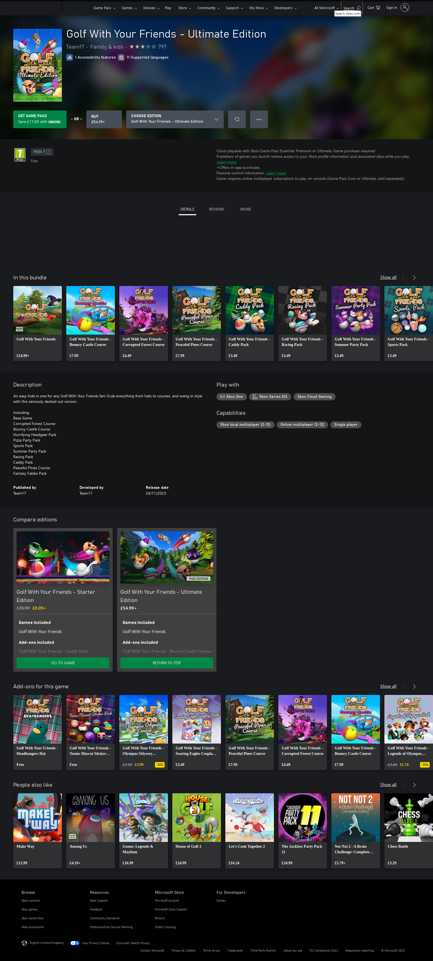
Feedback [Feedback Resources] (96, 909)
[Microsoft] (40, 7)
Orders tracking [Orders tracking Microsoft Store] (165, 927)
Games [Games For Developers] (221, 900)
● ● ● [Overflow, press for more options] (259, 119)
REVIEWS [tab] (216, 209)
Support (232, 7)
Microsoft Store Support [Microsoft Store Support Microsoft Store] (171, 909)
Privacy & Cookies (184, 950)
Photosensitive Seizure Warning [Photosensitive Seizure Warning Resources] (111, 927)
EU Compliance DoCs (324, 950)
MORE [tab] (245, 209)
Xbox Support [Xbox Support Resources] (99, 900)
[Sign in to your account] (397, 7)
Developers (283, 7)
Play (168, 7)
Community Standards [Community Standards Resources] (105, 918)
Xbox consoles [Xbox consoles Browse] (31, 900)
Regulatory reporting (360, 950)
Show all (388, 277)
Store (182, 7)
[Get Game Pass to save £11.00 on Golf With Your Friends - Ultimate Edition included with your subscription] (40, 119)
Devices (149, 7)
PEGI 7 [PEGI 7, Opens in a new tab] (42, 152)
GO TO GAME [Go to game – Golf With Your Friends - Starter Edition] (63, 662)
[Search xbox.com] (352, 7)
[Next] (414, 278)
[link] (37, 323)
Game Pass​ (102, 7)
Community (206, 7)
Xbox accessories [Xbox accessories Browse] (33, 927)
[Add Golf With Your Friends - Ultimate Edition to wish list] (237, 119)
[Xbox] (76, 7)
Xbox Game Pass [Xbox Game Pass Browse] (33, 918)
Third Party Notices (263, 950)
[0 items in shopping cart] (374, 7)
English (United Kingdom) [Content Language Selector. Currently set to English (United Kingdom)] (47, 942)
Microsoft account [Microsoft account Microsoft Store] (167, 900)
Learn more (226, 161)
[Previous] (403, 278)
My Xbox (256, 7)
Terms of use (211, 950)
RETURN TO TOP (167, 662)
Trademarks (235, 950)
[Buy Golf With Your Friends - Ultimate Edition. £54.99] (104, 119)
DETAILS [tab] (187, 209)
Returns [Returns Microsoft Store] (160, 918)
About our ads (293, 950)
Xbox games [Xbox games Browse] (30, 909)
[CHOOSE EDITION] (175, 119)
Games (127, 7)
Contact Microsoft (152, 950)
